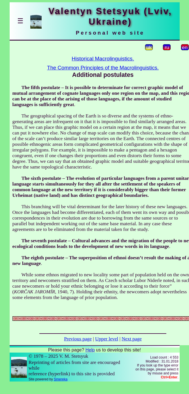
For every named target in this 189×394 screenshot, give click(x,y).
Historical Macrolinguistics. (103, 59)
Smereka (60, 379)
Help (90, 349)
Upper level (106, 339)
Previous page (78, 339)
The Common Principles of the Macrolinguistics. (103, 68)
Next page (132, 339)
